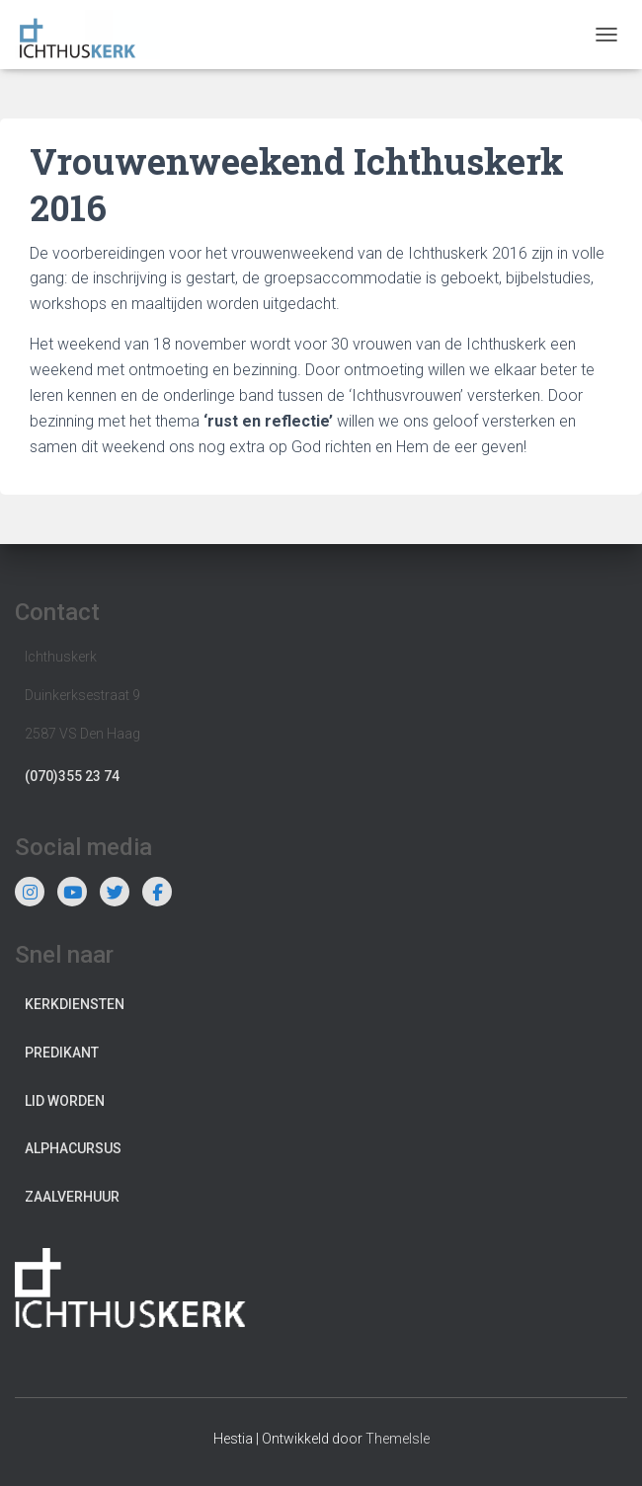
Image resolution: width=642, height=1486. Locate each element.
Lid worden (65, 1101)
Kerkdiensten (74, 1004)
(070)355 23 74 (72, 776)
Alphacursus (73, 1148)
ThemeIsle (397, 1439)
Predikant (62, 1052)
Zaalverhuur (72, 1197)
